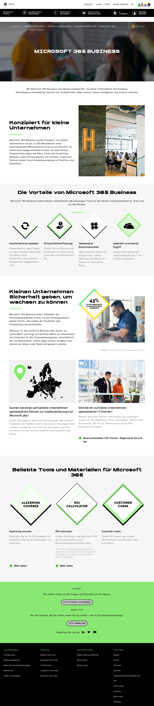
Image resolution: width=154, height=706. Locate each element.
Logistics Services (49, 666)
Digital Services (48, 650)
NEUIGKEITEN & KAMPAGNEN (35, 13)
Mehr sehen (20, 560)
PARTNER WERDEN (142, 13)
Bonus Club (82, 660)
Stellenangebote (12, 655)
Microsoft (118, 692)
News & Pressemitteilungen (17, 660)
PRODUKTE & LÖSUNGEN (65, 13)
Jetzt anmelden (76, 618)
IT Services (45, 660)
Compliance (9, 650)
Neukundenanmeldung (88, 650)
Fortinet (117, 660)
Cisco (116, 655)
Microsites (82, 655)
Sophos (117, 702)
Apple (116, 650)
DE (132, 4)
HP (115, 676)
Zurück (16, 21)
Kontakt (88, 4)
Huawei (117, 666)
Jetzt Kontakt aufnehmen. (77, 596)
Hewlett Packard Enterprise (127, 671)
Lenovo (117, 686)
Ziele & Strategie (12, 671)
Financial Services (49, 655)
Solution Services (48, 671)
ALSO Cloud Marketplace (94, 13)
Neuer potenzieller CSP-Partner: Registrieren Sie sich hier (112, 435)
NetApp (117, 697)
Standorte (8, 666)
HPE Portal (119, 681)
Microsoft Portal (8, 13)
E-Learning (123, 13)
